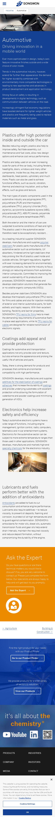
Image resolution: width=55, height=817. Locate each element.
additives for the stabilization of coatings (22, 381)
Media (6, 771)
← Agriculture (9, 628)
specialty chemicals (12, 448)
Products (9, 753)
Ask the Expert (20, 590)
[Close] (51, 781)
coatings (47, 385)
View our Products (27, 691)
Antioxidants (8, 502)
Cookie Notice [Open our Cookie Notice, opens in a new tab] (25, 800)
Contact (33, 771)
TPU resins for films (26, 314)
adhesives (7, 385)
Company (8, 762)
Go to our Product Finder (27, 658)
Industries (10, 10)
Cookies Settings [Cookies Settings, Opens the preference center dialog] (27, 806)
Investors (34, 762)
